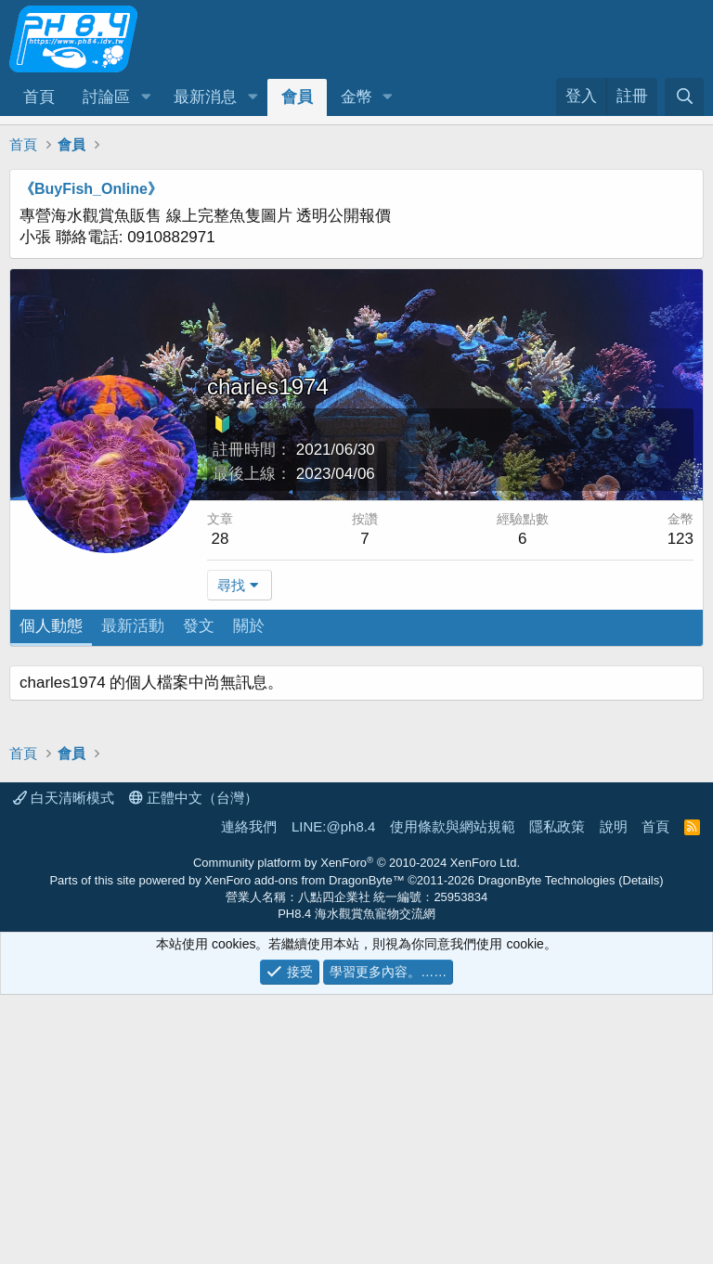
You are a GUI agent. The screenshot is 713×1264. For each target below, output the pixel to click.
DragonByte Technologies (547, 1149)
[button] (146, 97)
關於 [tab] (249, 626)
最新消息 (205, 97)
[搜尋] (684, 97)
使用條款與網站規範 (452, 1095)
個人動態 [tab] (51, 626)
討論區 (106, 97)
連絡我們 (249, 1095)
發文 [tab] (198, 626)
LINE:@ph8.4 (333, 1095)
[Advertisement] (356, 795)
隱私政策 (557, 1095)
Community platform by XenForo (356, 1132)
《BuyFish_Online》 (90, 189)
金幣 (356, 97)
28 (220, 539)
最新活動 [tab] (132, 626)
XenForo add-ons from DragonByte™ (304, 1149)
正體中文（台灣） (193, 1067)
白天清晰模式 (63, 1067)
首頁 (39, 97)
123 (681, 539)
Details (641, 1149)
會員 (297, 97)
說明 (614, 1095)
